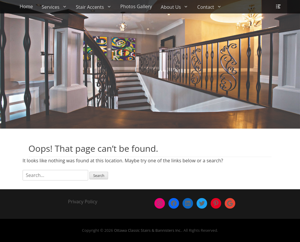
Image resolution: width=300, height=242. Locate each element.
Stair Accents (90, 7)
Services (50, 7)
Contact (205, 7)
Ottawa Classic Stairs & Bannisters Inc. (147, 230)
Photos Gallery (136, 6)
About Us (171, 7)
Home (26, 6)
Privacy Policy (82, 201)
